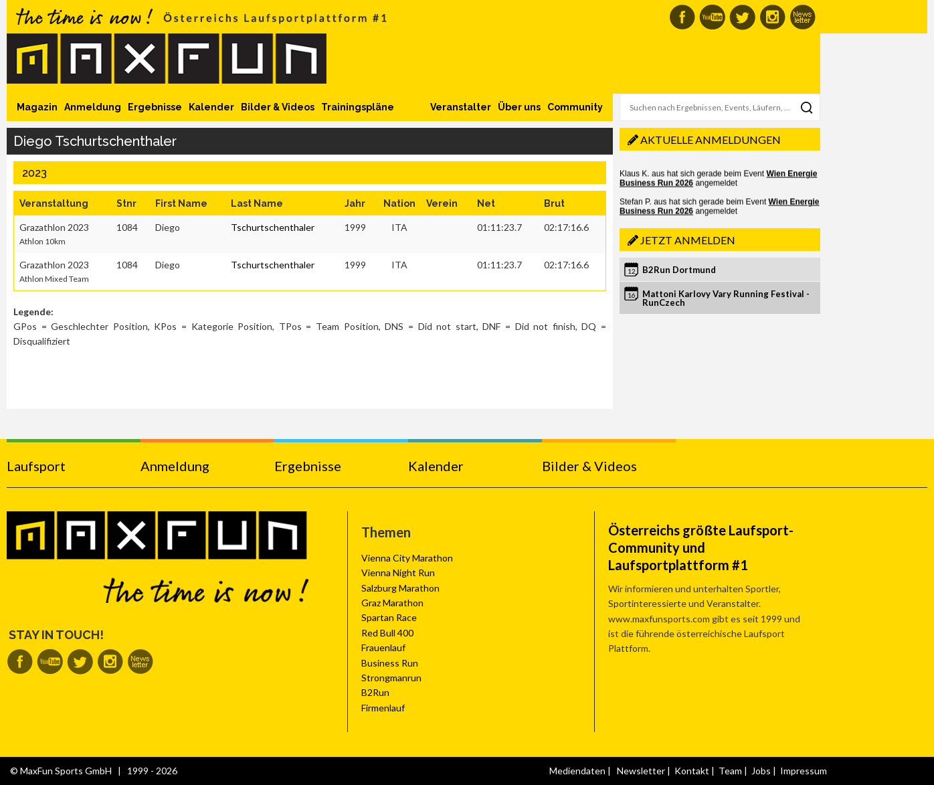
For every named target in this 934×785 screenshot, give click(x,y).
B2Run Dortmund (679, 269)
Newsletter (641, 770)
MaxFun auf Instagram (772, 17)
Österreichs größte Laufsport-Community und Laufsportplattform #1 (700, 547)
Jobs (761, 770)
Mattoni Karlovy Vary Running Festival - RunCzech (726, 298)
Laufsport (36, 466)
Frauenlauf (383, 647)
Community (575, 107)
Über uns (519, 107)
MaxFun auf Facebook (682, 17)
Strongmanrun (391, 677)
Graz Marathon (392, 602)
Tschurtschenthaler (272, 227)
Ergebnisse (155, 107)
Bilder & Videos (277, 107)
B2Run (375, 692)
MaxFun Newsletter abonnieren (802, 17)
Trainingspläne (357, 107)
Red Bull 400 (387, 632)
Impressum (803, 770)
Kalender (211, 107)
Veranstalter (460, 107)
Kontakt (691, 770)
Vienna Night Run (398, 572)
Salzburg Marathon (400, 588)
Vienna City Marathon (407, 557)
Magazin (37, 107)
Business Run (389, 663)
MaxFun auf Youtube (712, 17)
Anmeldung (92, 107)
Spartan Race (389, 617)
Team (730, 770)
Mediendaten (577, 770)
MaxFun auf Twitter (742, 17)
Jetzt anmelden (687, 240)
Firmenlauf (383, 707)
